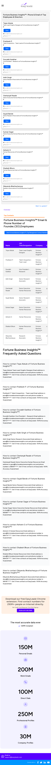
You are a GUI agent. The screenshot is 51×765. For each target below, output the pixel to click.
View (7, 30)
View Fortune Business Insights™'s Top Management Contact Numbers (27, 232)
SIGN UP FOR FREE (25, 610)
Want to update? (41, 206)
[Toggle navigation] (2, 5)
